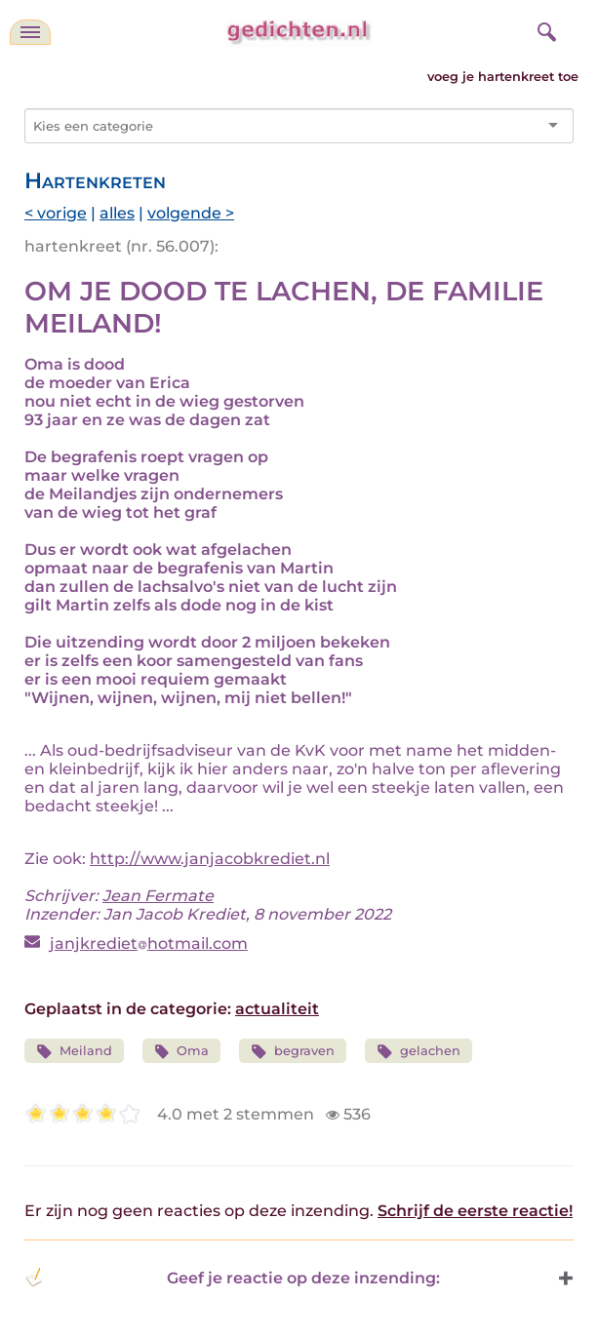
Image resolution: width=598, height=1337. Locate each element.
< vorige (55, 213)
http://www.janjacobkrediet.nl (210, 858)
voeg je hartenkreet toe (502, 76)
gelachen (418, 1051)
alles (117, 213)
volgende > (190, 213)
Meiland (74, 1051)
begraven (293, 1051)
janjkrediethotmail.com (149, 943)
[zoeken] (544, 29)
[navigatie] (30, 32)
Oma (182, 1051)
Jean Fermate (158, 895)
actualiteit (277, 1009)
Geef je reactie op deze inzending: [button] (232, 1277)
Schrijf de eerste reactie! (475, 1210)
